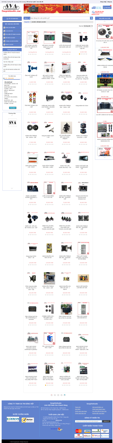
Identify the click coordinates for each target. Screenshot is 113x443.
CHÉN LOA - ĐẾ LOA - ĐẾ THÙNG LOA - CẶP (31, 226)
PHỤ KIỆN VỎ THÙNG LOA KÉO (13, 34)
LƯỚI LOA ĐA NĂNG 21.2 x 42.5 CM (48, 196)
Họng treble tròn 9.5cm (82, 105)
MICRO (6, 91)
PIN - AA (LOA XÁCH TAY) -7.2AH (48, 347)
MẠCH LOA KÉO (9, 44)
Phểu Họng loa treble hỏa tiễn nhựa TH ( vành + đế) (31, 288)
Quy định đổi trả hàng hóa (99, 411)
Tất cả (26, 18)
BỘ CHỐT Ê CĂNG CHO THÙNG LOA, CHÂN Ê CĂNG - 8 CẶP (48, 77)
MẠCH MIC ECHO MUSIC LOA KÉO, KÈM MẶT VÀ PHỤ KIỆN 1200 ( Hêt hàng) (82, 378)
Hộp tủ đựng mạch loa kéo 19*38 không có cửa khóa (31, 318)
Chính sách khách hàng (98, 409)
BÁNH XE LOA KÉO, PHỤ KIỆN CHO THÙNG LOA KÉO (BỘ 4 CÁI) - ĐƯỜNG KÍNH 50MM (65, 227)
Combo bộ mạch (8, 93)
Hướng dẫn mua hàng (12, 1)
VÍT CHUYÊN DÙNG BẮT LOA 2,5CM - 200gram (65, 137)
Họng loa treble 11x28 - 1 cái (48, 136)
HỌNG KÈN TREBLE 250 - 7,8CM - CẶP (65, 106)
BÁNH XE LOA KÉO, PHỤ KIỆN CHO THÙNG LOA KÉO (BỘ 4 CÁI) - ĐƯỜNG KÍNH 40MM (48, 227)
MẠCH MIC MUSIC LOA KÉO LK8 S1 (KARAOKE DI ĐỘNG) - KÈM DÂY (31, 348)
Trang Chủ (26, 21)
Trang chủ (78, 407)
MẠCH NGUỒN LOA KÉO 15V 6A (48, 256)
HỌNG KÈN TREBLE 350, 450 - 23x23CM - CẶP (65, 257)
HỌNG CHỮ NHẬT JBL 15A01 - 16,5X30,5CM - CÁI (82, 167)
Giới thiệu (4, 1)
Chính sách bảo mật (80, 413)
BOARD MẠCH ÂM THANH (10, 87)
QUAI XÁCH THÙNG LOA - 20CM (31, 166)
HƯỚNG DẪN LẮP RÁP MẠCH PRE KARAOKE (11, 58)
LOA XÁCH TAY (9, 30)
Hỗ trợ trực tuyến (31, 1)
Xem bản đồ (54, 428)
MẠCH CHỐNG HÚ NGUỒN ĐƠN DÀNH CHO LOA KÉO (65, 378)
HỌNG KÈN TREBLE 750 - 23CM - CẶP (48, 287)
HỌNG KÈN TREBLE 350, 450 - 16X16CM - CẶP (65, 197)
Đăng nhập (103, 1)
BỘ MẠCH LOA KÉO (10, 37)
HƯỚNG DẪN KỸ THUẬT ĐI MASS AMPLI (11, 53)
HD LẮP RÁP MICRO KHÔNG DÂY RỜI (11, 70)
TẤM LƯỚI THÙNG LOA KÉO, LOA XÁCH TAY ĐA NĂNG (82, 257)
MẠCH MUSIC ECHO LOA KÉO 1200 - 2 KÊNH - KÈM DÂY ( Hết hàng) (82, 348)
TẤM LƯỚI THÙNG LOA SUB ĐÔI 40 (82, 317)
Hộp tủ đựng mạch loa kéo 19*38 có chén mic (65, 347)
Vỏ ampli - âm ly (8, 88)
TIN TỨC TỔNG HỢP (8, 62)
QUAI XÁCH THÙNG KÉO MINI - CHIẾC (48, 166)
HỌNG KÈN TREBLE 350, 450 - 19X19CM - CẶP (82, 227)
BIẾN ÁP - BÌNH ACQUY (9, 90)
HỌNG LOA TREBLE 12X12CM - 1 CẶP (82, 136)
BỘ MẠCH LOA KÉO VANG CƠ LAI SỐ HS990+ (48, 47)
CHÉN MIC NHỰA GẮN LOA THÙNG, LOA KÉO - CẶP (48, 107)
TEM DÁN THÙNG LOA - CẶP (31, 106)
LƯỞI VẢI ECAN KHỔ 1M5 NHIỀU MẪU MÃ (65, 46)
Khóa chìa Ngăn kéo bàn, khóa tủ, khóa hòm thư (65, 77)
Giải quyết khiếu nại (97, 407)
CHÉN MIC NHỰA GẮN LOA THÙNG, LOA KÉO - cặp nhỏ (81, 47)
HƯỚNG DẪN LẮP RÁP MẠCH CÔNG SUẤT (12, 65)
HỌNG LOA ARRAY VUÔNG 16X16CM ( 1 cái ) (31, 197)
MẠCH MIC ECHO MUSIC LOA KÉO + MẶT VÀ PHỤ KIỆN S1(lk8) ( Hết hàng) (48, 378)
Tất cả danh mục (12, 19)
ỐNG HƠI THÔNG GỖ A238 (31, 76)
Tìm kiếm (12, 108)
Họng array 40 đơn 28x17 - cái (31, 256)
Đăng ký (109, 1)
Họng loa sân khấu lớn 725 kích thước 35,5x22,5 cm (82, 197)
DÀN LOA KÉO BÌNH (10, 27)
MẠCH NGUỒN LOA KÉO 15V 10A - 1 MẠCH (65, 288)
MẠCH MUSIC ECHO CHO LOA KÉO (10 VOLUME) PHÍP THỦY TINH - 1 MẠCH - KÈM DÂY (31, 378)
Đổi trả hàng (22, 1)
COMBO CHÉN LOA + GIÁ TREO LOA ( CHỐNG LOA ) (48, 317)
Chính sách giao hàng (81, 411)
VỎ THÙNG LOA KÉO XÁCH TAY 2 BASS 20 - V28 (31, 47)
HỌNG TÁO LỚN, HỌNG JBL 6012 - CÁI (65, 166)
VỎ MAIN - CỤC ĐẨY (8, 103)
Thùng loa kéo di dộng (12, 41)
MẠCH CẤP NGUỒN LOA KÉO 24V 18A (81, 287)
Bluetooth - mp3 (8, 100)
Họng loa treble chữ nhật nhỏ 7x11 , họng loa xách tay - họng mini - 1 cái (82, 77)
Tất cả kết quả (8, 82)
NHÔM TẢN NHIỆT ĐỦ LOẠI (10, 101)
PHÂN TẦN (6, 95)
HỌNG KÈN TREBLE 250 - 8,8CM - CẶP (31, 136)
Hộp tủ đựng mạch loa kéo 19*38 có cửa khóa (65, 317)
